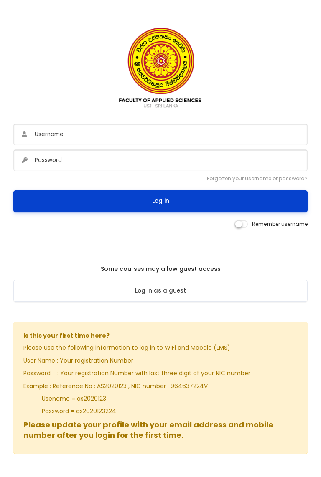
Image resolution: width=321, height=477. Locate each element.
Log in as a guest (160, 291)
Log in (160, 201)
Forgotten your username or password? (257, 178)
